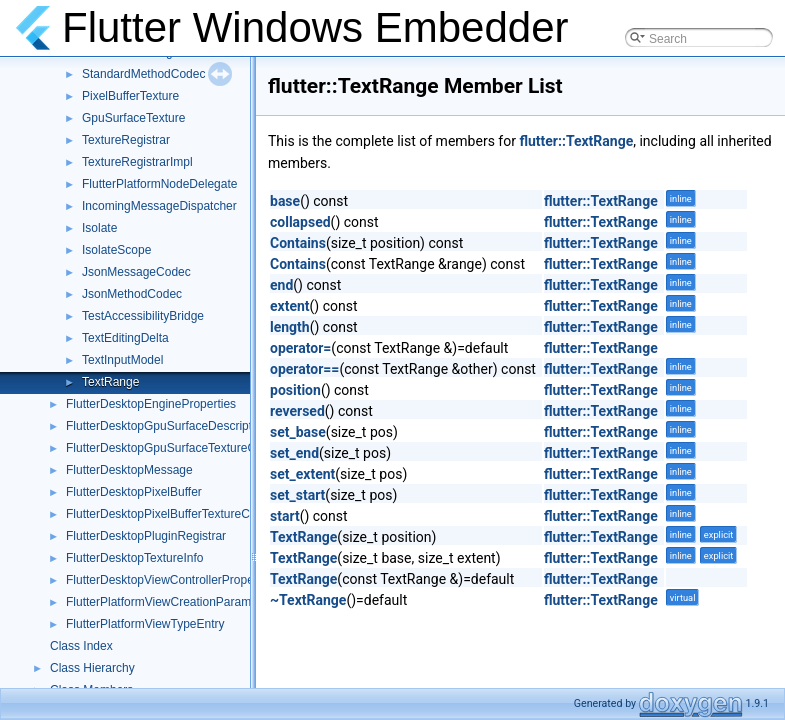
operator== (304, 369)
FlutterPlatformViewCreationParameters (172, 602)
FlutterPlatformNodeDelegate (159, 184)
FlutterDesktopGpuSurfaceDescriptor (164, 426)
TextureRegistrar (126, 140)
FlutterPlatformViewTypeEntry (145, 624)
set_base (298, 432)
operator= (300, 348)
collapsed (300, 222)
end (281, 285)
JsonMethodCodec (132, 294)
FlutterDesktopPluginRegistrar (146, 536)
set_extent (302, 474)
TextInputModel (122, 360)
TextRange (110, 382)
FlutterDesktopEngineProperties (151, 404)
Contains (298, 243)
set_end (294, 453)
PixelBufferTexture (130, 96)
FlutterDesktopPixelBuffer (134, 492)
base (285, 201)
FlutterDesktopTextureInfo (134, 558)
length (290, 327)
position (295, 390)
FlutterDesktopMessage (129, 470)
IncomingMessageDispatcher (159, 206)
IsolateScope (116, 250)
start (285, 516)
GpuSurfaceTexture (133, 118)
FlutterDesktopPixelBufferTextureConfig (171, 514)
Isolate (99, 228)
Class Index (81, 646)
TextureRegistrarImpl (137, 162)
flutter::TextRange (576, 141)
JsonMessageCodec (136, 272)
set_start (297, 495)
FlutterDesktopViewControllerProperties (171, 580)
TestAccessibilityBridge (143, 316)
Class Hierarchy (92, 668)
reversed (297, 411)
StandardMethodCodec (143, 74)
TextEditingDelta (125, 338)
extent (290, 306)
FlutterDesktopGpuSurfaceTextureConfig (174, 448)
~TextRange (308, 600)
